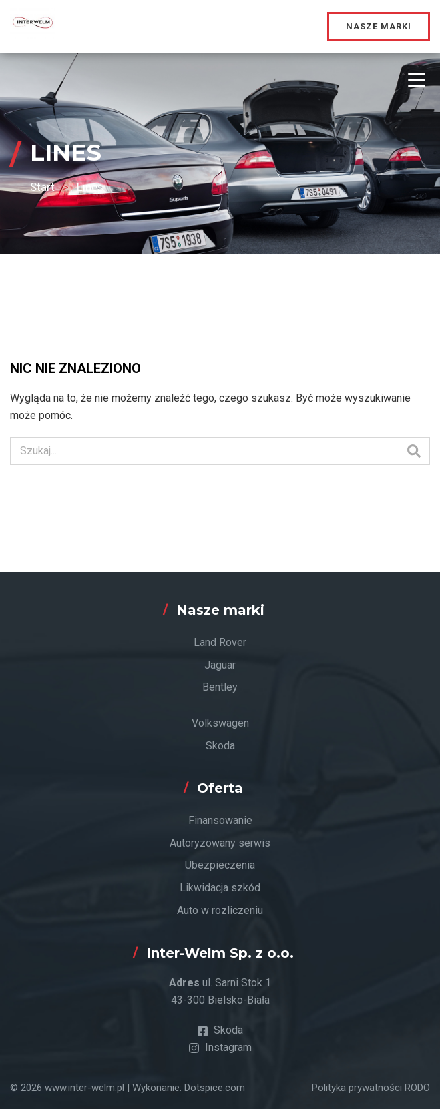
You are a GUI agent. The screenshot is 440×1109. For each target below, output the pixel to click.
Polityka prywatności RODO (371, 1088)
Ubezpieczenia (220, 865)
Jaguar (220, 665)
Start (42, 187)
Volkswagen (220, 723)
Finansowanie (220, 820)
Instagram (220, 1047)
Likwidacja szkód (220, 887)
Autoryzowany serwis (220, 843)
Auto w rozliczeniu (220, 910)
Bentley (220, 687)
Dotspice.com (214, 1088)
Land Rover (220, 642)
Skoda (220, 745)
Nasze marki (378, 26)
